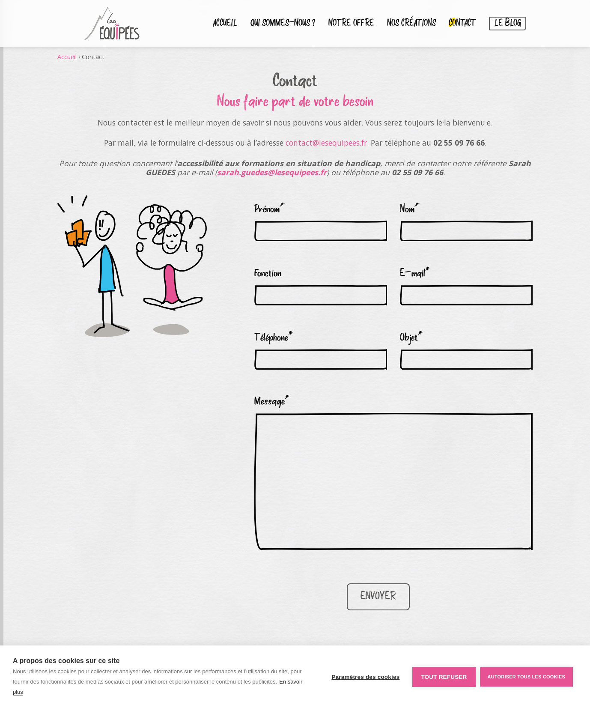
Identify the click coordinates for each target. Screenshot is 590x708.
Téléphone (273, 338)
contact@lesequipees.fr (326, 142)
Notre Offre (351, 24)
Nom (410, 209)
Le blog (507, 24)
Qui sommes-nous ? (283, 24)
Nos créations (411, 24)
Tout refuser (444, 677)
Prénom (269, 209)
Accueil (225, 24)
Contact (462, 24)
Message (272, 402)
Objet (411, 338)
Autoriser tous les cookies (526, 676)
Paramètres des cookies (365, 677)
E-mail (415, 274)
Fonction (267, 274)
